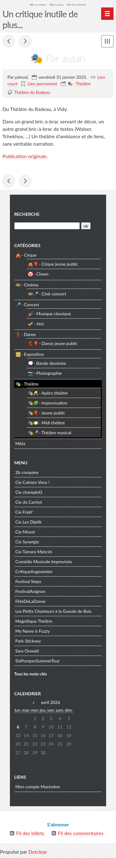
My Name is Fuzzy (32, 631)
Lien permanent (42, 83)
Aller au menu (56, 4)
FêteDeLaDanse (30, 601)
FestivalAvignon (30, 591)
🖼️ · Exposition (29, 354)
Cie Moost (25, 531)
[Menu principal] (107, 13)
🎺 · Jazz (36, 323)
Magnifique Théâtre (34, 621)
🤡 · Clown (38, 273)
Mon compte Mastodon (37, 786)
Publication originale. (25, 156)
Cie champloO (28, 492)
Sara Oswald (27, 650)
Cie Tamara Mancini (34, 551)
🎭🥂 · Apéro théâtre (48, 393)
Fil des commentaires (81, 833)
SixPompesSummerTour (37, 660)
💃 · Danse (25, 334)
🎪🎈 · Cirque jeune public (53, 264)
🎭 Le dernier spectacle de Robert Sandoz (8, 41)
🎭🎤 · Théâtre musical (49, 432)
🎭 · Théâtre (79, 83)
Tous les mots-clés (30, 673)
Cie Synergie (27, 541)
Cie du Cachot (28, 502)
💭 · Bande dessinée (47, 363)
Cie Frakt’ (24, 512)
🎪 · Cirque (26, 255)
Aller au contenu (38, 4)
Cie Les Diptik (28, 521)
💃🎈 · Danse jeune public (53, 343)
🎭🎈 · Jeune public (46, 412)
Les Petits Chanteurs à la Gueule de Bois (53, 611)
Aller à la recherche (76, 4)
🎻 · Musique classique (49, 313)
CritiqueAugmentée (34, 571)
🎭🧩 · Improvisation (47, 402)
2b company (27, 472)
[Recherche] (47, 225)
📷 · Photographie (45, 373)
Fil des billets (30, 833)
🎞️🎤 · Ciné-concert (47, 293)
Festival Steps (28, 581)
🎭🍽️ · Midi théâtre (46, 422)
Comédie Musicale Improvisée (43, 561)
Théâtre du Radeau (32, 92)
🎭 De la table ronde (25, 41)
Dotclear (37, 852)
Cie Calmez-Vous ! (32, 482)
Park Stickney (28, 641)
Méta (20, 443)
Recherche (27, 214)
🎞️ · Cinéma (26, 284)
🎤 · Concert (27, 304)
